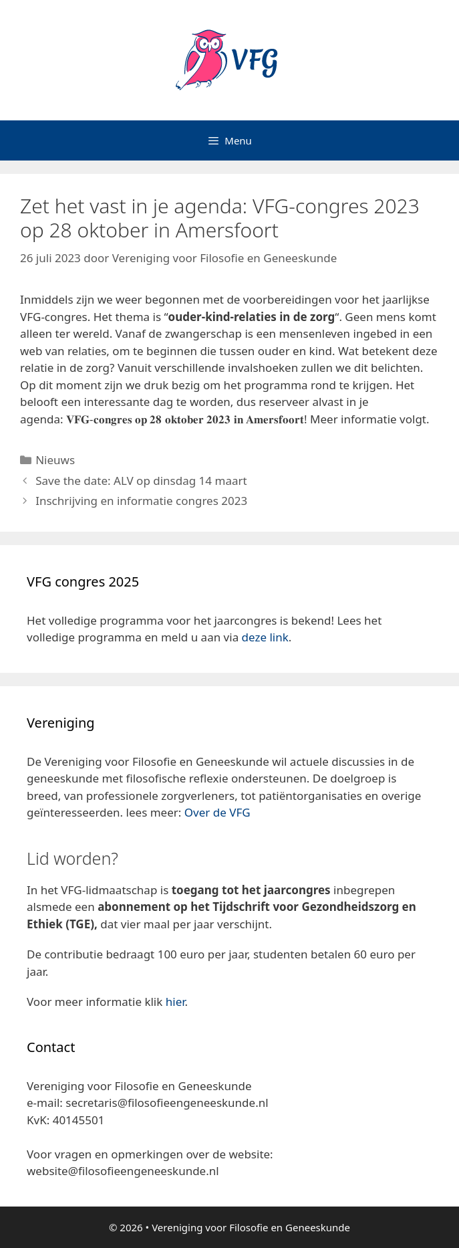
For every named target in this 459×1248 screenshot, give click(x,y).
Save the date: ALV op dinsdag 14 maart (141, 480)
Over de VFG (217, 812)
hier (175, 1001)
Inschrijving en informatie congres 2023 (141, 500)
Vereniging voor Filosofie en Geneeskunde (251, 1227)
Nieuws (55, 459)
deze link (265, 637)
